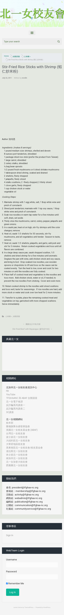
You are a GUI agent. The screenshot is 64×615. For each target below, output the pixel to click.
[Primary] (32, 33)
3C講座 (10, 412)
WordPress (46, 607)
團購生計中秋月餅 (33, 324)
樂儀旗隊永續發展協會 (18, 426)
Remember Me (15, 583)
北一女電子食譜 (14, 401)
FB (7, 391)
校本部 (9, 422)
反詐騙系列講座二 (15, 408)
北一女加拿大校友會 (17, 461)
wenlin (24, 78)
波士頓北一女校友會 (17, 437)
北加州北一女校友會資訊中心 (21, 387)
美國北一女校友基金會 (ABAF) (22, 430)
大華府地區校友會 (15, 444)
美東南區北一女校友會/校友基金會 (24, 447)
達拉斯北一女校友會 (17, 451)
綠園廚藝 (16, 56)
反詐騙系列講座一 (15, 405)
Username (11, 559)
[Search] (32, 41)
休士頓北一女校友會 (17, 454)
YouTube (10, 394)
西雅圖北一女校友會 (17, 465)
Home (6, 56)
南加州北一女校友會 (17, 458)
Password (11, 571)
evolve (15, 607)
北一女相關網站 (14, 419)
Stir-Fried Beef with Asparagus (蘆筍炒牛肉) (31, 329)
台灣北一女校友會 (15, 433)
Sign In (9, 535)
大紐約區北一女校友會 (18, 440)
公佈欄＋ (27, 56)
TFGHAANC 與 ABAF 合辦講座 (21, 398)
